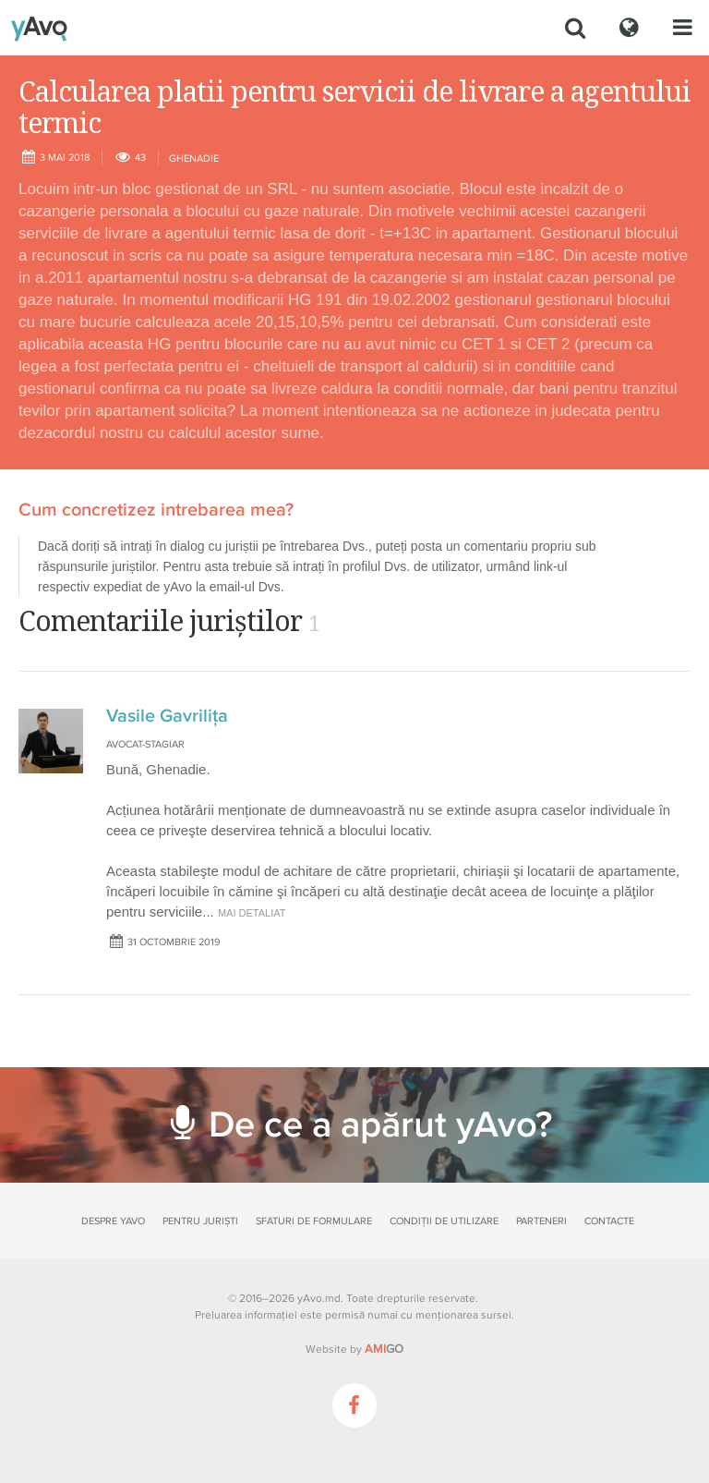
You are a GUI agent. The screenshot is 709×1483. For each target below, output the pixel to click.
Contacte (609, 1221)
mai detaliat (252, 912)
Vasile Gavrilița (167, 716)
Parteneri (541, 1221)
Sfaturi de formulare (314, 1221)
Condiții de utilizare (444, 1221)
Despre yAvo (113, 1221)
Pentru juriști (200, 1221)
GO (384, 1349)
